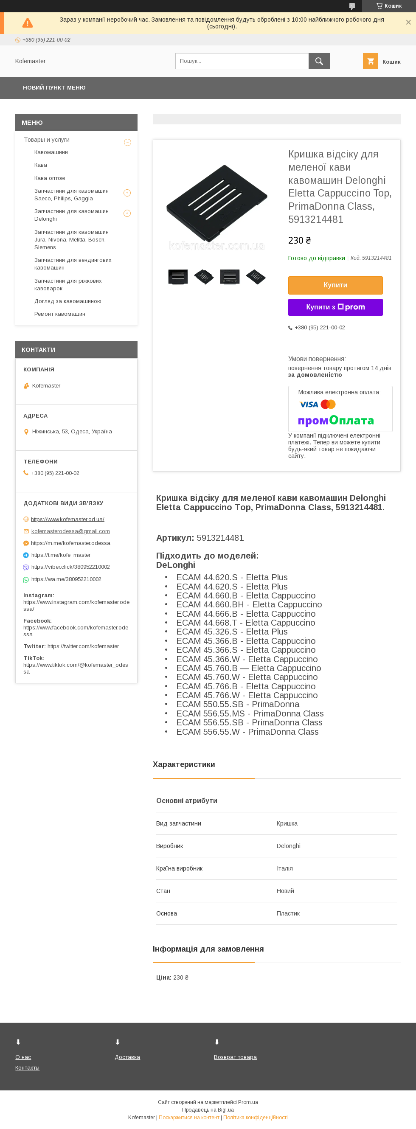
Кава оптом (49, 178)
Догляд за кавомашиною (67, 301)
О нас (23, 1057)
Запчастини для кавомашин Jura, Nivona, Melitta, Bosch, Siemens (71, 239)
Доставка (127, 1057)
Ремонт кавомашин (59, 314)
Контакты (27, 1067)
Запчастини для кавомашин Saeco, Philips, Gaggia (71, 195)
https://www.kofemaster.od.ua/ (67, 519)
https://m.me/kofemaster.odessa (70, 543)
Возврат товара (235, 1057)
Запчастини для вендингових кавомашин (73, 264)
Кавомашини (51, 152)
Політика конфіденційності (255, 1118)
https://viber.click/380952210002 (70, 567)
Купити (336, 285)
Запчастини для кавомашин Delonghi (71, 215)
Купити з (335, 307)
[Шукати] (319, 61)
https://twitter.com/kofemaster (83, 646)
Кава (40, 165)
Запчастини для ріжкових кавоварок (68, 285)
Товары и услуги (47, 139)
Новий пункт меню (54, 87)
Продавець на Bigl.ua (208, 1110)
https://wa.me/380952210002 (66, 579)
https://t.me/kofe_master (60, 555)
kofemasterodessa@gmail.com (70, 531)
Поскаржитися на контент (189, 1118)
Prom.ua (248, 1102)
